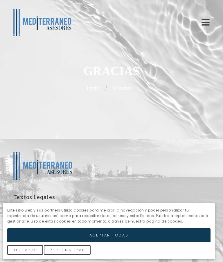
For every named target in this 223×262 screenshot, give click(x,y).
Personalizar (67, 249)
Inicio (93, 88)
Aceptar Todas (108, 235)
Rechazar (25, 249)
